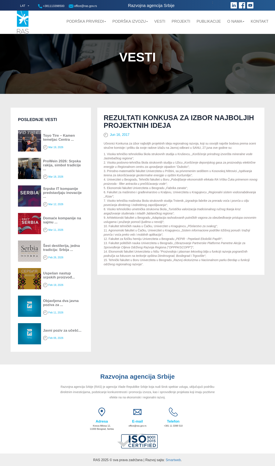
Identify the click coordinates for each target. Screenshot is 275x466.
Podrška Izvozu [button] (130, 21)
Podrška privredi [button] (86, 21)
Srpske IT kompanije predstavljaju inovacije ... (62, 193)
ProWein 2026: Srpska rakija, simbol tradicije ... (62, 165)
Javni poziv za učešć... (62, 330)
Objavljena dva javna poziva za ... (61, 303)
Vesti (159, 21)
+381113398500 (51, 6)
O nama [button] (235, 21)
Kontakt (259, 21)
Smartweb (173, 460)
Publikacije (209, 21)
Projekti (181, 21)
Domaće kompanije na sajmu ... (62, 220)
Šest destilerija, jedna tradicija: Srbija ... (61, 248)
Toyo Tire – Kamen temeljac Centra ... (59, 138)
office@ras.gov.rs (83, 6)
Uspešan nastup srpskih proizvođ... (59, 275)
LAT (22, 5)
